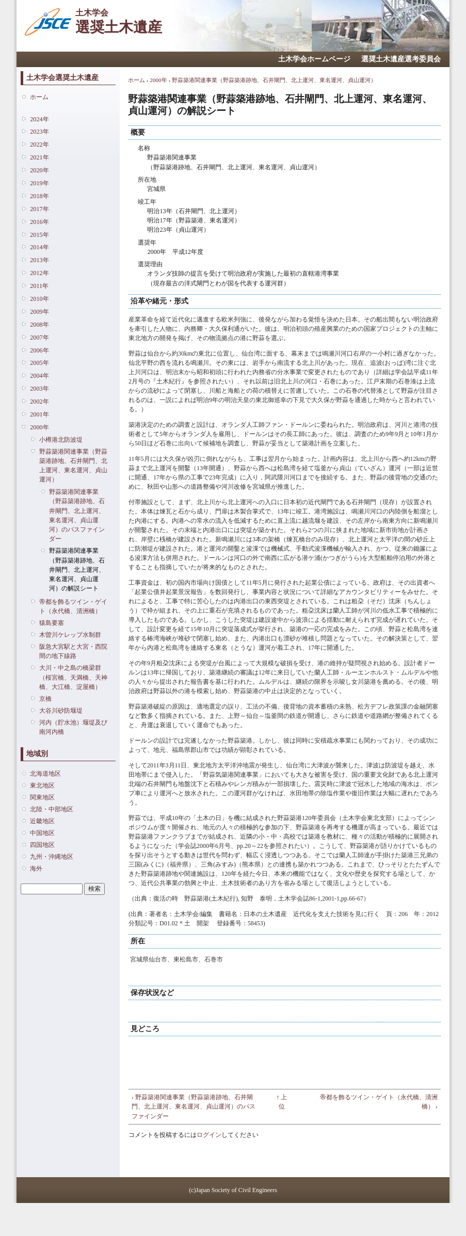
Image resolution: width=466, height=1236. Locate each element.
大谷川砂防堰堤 (61, 710)
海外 (36, 868)
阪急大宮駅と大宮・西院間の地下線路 (73, 651)
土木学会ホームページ (314, 59)
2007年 (39, 337)
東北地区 (42, 785)
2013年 (39, 260)
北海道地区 (45, 773)
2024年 (39, 119)
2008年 (39, 324)
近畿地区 (42, 821)
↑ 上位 (281, 1102)
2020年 (39, 170)
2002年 (39, 401)
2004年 (39, 375)
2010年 (39, 298)
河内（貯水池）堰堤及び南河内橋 (73, 727)
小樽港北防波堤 (61, 439)
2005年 (39, 362)
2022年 (39, 144)
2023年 (39, 131)
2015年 (39, 234)
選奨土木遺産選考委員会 (401, 59)
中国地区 (42, 833)
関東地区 (42, 797)
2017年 (39, 209)
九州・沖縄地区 (51, 856)
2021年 (39, 157)
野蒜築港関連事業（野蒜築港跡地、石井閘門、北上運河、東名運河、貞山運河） (73, 466)
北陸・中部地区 (51, 809)
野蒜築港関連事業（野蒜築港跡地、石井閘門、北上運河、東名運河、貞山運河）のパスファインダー (77, 515)
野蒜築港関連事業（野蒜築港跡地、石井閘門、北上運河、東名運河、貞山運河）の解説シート (77, 569)
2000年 (39, 427)
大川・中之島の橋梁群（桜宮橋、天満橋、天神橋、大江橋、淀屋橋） (73, 677)
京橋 (45, 698)
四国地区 (42, 844)
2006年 (39, 350)
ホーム (39, 97)
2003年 (39, 388)
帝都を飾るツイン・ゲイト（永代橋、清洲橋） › (379, 1102)
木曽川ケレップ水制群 (70, 634)
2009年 (39, 311)
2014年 (39, 247)
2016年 (39, 222)
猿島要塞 (51, 623)
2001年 (39, 414)
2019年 (39, 183)
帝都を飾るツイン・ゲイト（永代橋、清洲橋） (73, 606)
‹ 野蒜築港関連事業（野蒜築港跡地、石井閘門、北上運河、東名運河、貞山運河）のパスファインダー (193, 1106)
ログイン (209, 1134)
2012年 (39, 273)
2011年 (39, 286)
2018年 (39, 196)
